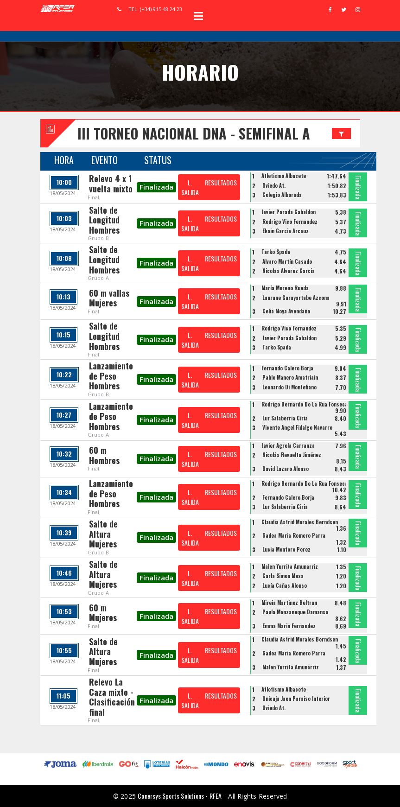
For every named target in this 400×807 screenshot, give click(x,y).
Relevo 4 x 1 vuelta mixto (111, 183)
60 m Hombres (104, 455)
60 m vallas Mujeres (109, 298)
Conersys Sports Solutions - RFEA (180, 796)
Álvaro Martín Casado (287, 261)
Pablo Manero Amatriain (290, 377)
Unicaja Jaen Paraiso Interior (296, 698)
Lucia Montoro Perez (286, 549)
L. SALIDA (190, 187)
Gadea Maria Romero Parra (293, 535)
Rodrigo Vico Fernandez (289, 221)
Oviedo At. (274, 185)
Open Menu (198, 15)
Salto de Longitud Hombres (104, 220)
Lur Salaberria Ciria (285, 418)
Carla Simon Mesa (283, 575)
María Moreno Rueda (285, 288)
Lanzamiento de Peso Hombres (111, 376)
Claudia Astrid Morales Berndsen (299, 522)
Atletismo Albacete (283, 175)
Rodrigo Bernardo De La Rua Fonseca (304, 404)
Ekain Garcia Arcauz (285, 231)
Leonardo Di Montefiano (289, 387)
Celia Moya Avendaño (286, 311)
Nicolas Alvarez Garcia (288, 270)
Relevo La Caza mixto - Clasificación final (112, 697)
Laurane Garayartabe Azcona (296, 297)
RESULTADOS (221, 182)
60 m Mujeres (103, 613)
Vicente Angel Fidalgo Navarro (297, 427)
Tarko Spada (275, 251)
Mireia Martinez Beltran (289, 602)
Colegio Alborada (282, 194)
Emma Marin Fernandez (289, 625)
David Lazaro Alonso (285, 468)
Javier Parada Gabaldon (288, 212)
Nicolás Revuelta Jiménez (291, 454)
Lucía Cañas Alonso (284, 585)
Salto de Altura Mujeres (103, 534)
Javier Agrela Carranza (288, 445)
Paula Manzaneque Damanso (295, 612)
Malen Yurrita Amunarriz (289, 566)
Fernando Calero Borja (287, 368)
